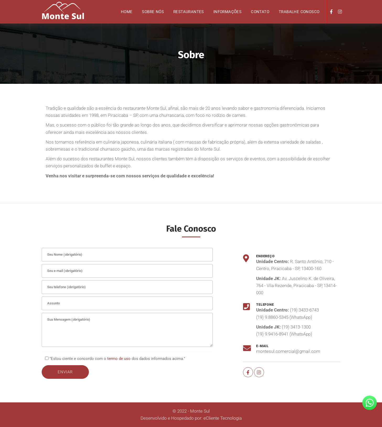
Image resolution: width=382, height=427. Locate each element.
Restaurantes (188, 11)
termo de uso (119, 358)
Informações (227, 11)
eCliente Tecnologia (222, 418)
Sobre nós (153, 11)
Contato (260, 11)
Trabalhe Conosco (299, 11)
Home (127, 11)
